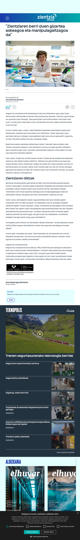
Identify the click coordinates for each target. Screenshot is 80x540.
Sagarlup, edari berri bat (17, 393)
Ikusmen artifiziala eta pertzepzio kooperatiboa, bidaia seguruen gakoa (28, 423)
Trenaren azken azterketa (17, 436)
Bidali (11, 300)
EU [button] (14, 107)
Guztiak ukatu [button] (49, 532)
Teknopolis (14, 309)
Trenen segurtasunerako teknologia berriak (39, 356)
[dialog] (40, 525)
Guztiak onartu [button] (31, 532)
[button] (7, 18)
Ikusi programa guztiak (65, 452)
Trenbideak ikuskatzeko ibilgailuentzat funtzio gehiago (27, 408)
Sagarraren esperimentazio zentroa (22, 363)
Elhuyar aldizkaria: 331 (12, 97)
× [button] (78, 513)
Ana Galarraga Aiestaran (15, 100)
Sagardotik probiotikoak (17, 378)
